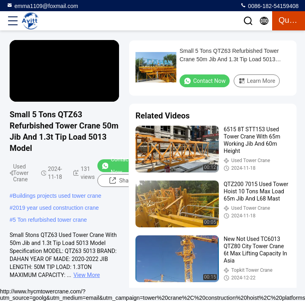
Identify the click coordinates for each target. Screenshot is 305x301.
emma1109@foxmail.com (42, 5)
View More (86, 275)
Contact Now (115, 165)
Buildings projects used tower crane (57, 196)
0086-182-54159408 (269, 5)
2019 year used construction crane (56, 208)
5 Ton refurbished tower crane (50, 220)
